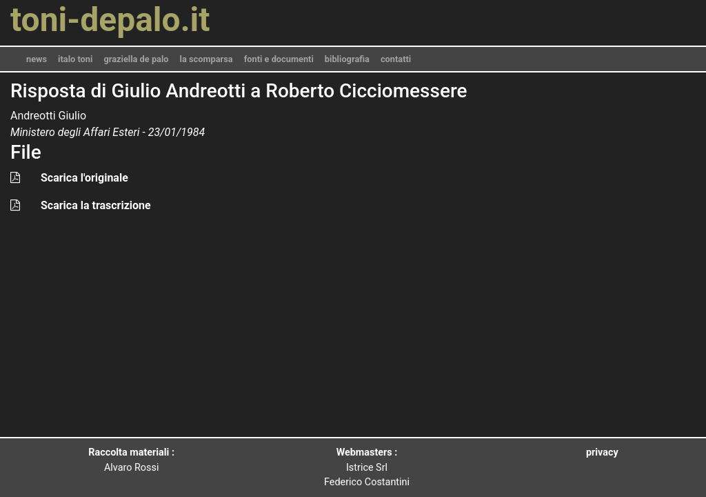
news (36, 59)
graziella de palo (135, 59)
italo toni (75, 59)
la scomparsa (206, 59)
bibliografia (347, 59)
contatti (396, 59)
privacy (602, 452)
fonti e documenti (279, 59)
